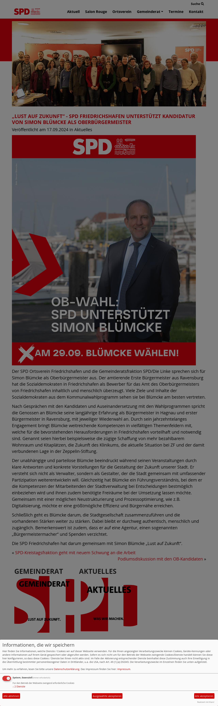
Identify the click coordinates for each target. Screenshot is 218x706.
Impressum (123, 669)
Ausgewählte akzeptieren (107, 696)
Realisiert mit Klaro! (205, 702)
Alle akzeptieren (204, 696)
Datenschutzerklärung (66, 669)
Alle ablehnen (11, 696)
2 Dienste (19, 686)
